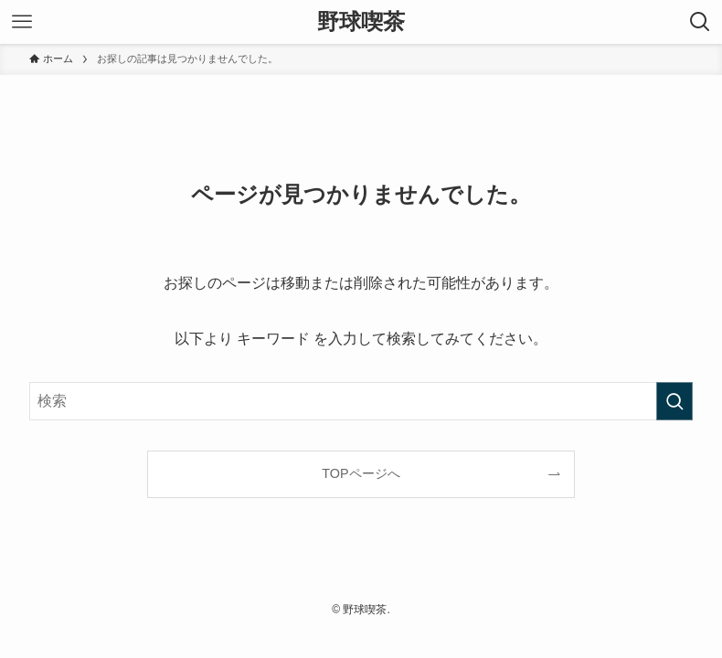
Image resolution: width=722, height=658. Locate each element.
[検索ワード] (361, 401)
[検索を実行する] (674, 401)
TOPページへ (360, 473)
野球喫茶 (361, 22)
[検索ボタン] (700, 22)
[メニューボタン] (22, 22)
